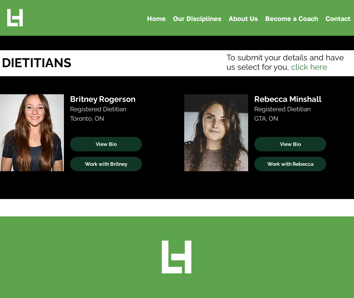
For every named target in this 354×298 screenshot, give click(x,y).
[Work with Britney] (106, 164)
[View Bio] (106, 144)
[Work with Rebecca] (290, 164)
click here (309, 67)
